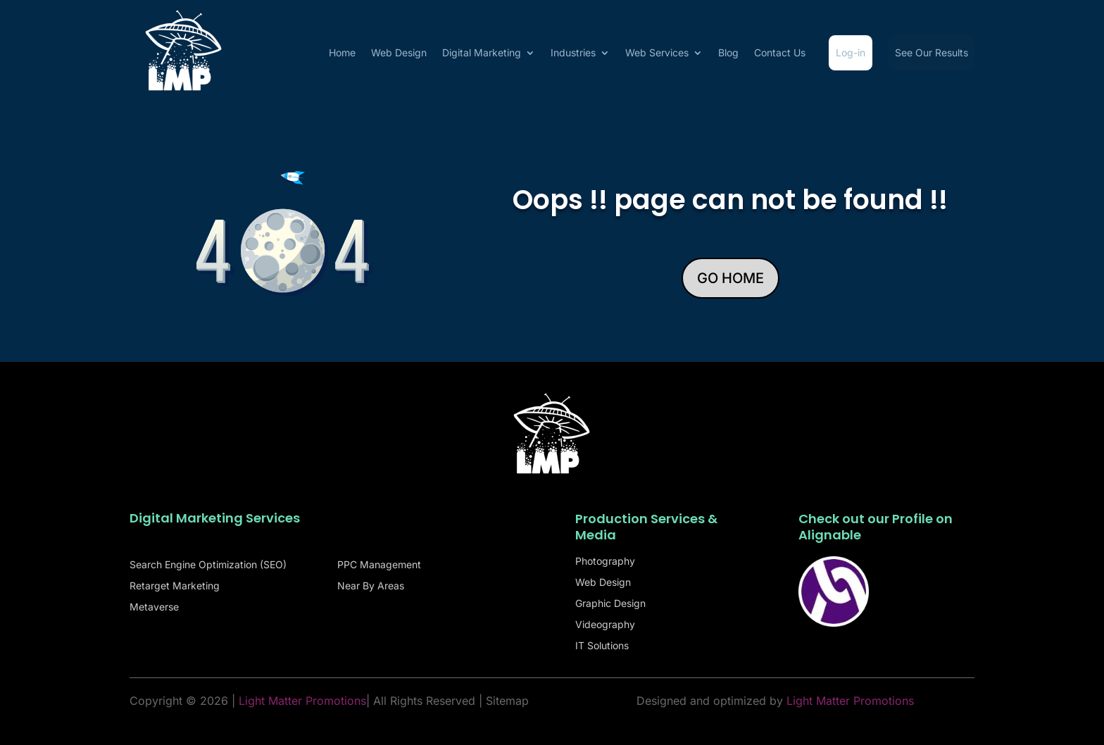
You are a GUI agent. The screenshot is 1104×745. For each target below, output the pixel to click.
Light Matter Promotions (850, 701)
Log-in (850, 52)
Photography (605, 561)
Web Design (399, 52)
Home (342, 52)
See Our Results (931, 52)
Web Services (657, 52)
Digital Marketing (481, 52)
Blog (728, 52)
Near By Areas (370, 586)
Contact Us (779, 52)
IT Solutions (602, 646)
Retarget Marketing (175, 586)
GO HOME (730, 278)
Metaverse (154, 607)
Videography (605, 625)
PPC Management (379, 565)
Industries (573, 52)
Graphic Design (610, 604)
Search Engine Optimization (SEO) (208, 565)
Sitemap (507, 701)
